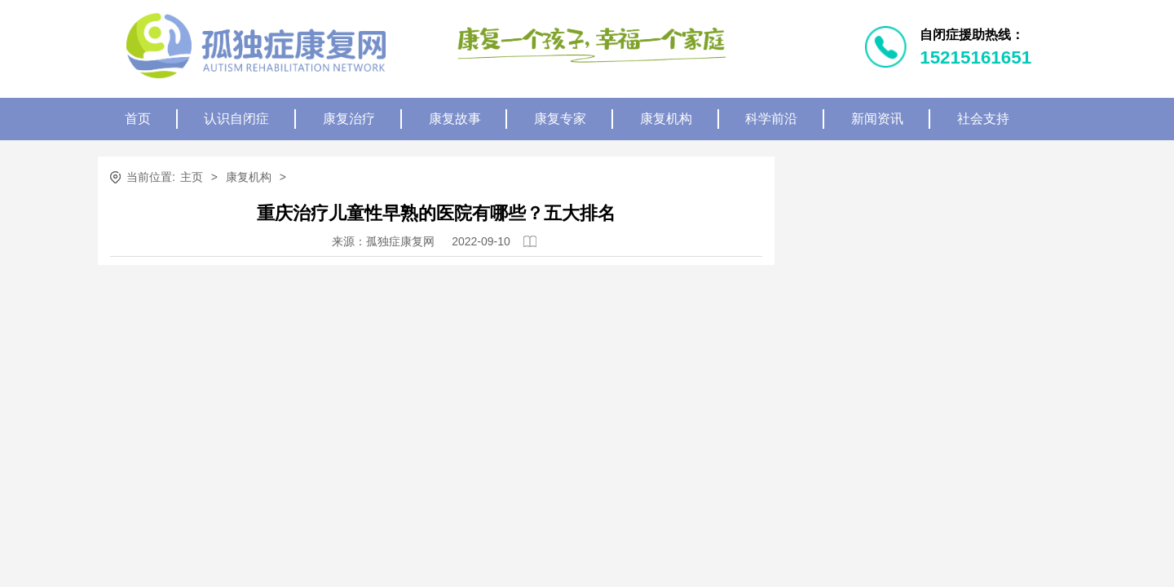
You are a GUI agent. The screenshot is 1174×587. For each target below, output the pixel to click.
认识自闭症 (236, 119)
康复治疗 (349, 119)
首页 (138, 119)
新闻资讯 (877, 119)
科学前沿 (771, 119)
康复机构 (666, 119)
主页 (191, 176)
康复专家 (560, 119)
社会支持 (983, 119)
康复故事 (455, 119)
